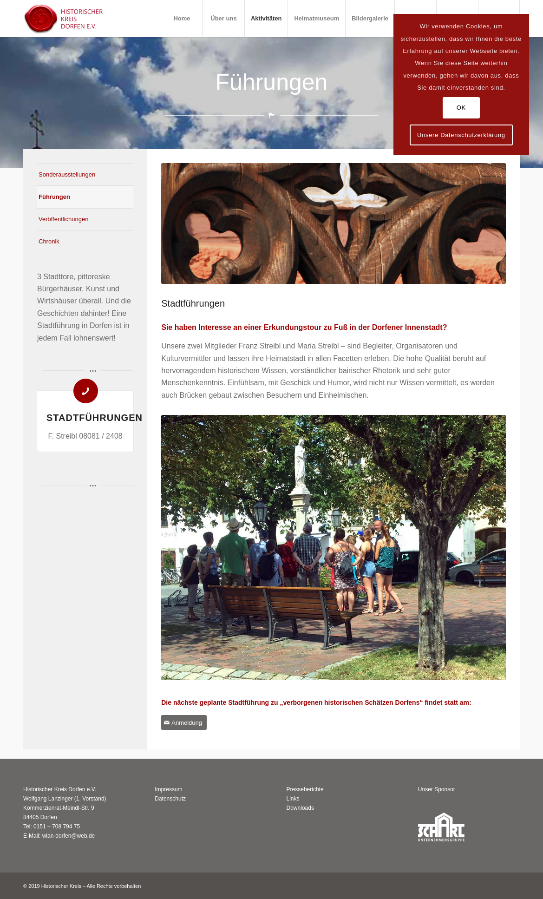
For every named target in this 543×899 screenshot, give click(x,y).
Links (293, 798)
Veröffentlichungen (63, 219)
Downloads (300, 808)
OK (461, 107)
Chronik (49, 241)
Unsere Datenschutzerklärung (461, 134)
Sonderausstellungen (67, 174)
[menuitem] (182, 18)
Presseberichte (305, 789)
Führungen (54, 196)
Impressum (168, 789)
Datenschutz (170, 798)
